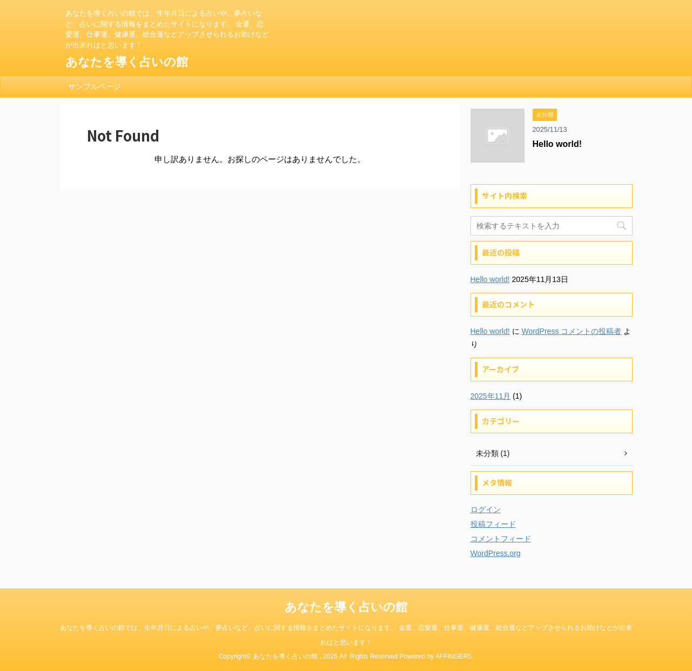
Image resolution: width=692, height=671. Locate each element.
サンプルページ (94, 86)
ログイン (486, 509)
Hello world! (557, 144)
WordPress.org (496, 553)
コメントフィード (501, 538)
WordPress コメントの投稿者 (571, 331)
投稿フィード (493, 524)
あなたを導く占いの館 (126, 62)
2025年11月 (491, 396)
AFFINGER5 (453, 656)
